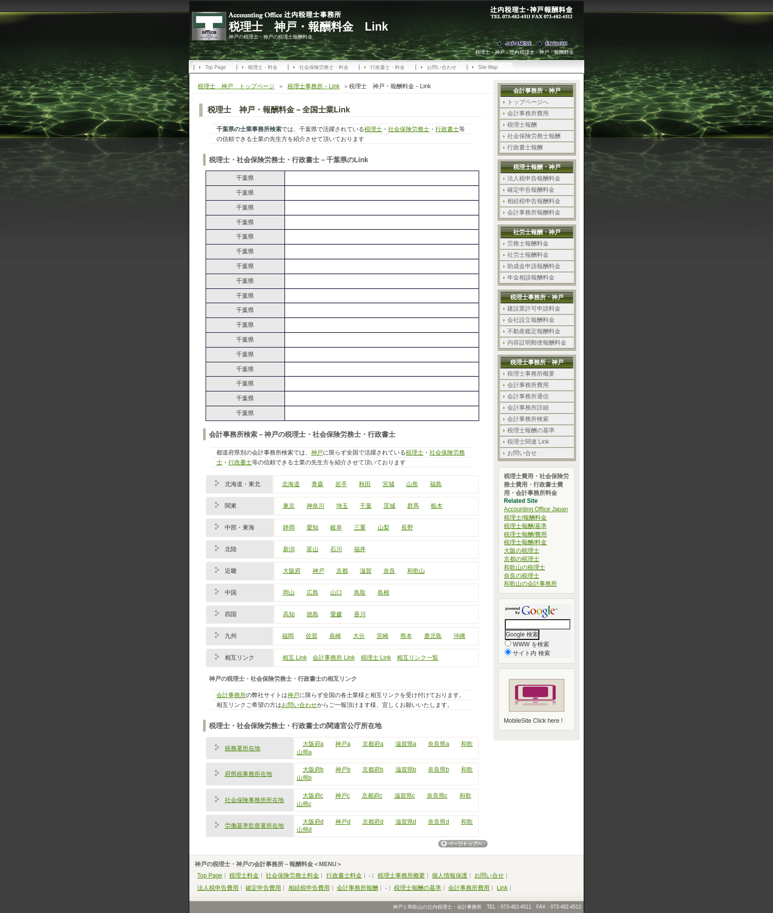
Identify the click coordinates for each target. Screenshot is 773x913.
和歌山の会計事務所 (530, 583)
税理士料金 (244, 875)
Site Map (487, 67)
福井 (360, 549)
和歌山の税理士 (524, 567)
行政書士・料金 (387, 67)
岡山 (289, 592)
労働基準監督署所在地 (254, 825)
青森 (317, 484)
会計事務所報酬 (357, 887)
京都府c (372, 795)
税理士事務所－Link (313, 86)
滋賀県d (406, 821)
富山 (312, 549)
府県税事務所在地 (248, 774)
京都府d (373, 821)
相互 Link (294, 657)
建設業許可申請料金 (534, 308)
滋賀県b (406, 769)
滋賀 (366, 570)
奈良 (389, 570)
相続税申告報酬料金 (534, 201)
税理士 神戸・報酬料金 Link (308, 26)
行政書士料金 (344, 875)
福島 (436, 484)
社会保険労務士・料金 (324, 67)
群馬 (413, 505)
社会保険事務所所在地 (254, 800)
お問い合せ (522, 453)
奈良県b (438, 769)
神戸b (343, 769)
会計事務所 (231, 695)
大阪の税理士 (521, 550)
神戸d (343, 821)
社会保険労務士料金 (292, 875)
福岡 (288, 635)
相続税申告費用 (309, 887)
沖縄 (459, 635)
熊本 (406, 635)
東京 (289, 505)
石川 (336, 549)
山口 (336, 592)
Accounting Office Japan (536, 509)
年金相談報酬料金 (531, 277)
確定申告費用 (263, 887)
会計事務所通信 (528, 396)
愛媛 (336, 614)
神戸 (317, 452)
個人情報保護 (449, 875)
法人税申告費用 (218, 887)
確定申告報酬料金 (531, 189)
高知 (289, 614)
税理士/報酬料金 (525, 517)
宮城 (388, 484)
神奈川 (315, 505)
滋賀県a (406, 743)
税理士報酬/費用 (525, 534)
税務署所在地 (242, 748)
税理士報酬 (522, 124)
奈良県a (438, 743)
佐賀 (311, 635)
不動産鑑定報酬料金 (534, 331)
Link (502, 887)
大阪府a (313, 743)
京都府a (373, 743)
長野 (407, 527)
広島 (312, 592)
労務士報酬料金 (528, 243)
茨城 (389, 505)
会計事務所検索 (528, 419)
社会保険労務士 (408, 129)
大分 (359, 635)
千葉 (366, 505)
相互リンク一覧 (417, 657)
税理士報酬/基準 (525, 526)
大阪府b (313, 769)
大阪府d (313, 821)
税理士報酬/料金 (525, 542)
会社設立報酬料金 (531, 319)
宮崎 (382, 635)
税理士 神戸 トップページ (236, 86)
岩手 (341, 484)
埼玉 (342, 505)
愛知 (312, 527)
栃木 (437, 505)
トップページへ (528, 102)
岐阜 (336, 527)
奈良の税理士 (521, 575)
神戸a (343, 743)
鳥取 (360, 592)
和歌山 (416, 570)
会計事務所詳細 (528, 407)
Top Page (215, 67)
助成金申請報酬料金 (534, 266)
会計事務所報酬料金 (534, 212)
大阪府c (313, 795)
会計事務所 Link (333, 657)
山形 (412, 484)
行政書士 (447, 129)
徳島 (312, 614)
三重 (360, 527)
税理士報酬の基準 (531, 430)
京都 (342, 570)
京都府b (373, 769)
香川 (360, 614)
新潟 (289, 549)
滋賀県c (404, 795)
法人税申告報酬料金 (534, 178)
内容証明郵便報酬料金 (536, 342)
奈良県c (437, 795)
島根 (383, 592)
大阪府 (292, 570)
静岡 (289, 527)
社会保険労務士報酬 (534, 136)
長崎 (335, 635)
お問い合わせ (442, 67)
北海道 (291, 484)
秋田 (365, 484)
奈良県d (438, 821)
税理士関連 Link (528, 441)
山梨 (383, 527)
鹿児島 (433, 635)
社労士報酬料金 (528, 254)
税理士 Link (376, 657)
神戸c (342, 795)
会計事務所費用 (528, 113)
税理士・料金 (263, 67)
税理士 (373, 129)
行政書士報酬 (525, 147)
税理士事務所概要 (531, 373)
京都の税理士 (521, 559)
